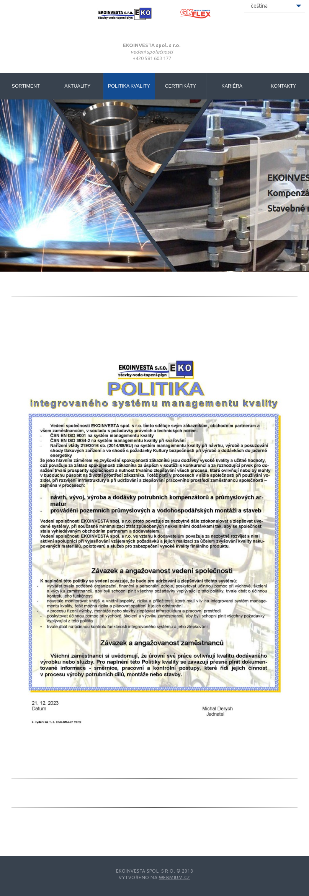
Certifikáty (180, 86)
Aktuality (77, 86)
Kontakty (283, 86)
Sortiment (26, 86)
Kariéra (231, 86)
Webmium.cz (174, 877)
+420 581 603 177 (151, 58)
